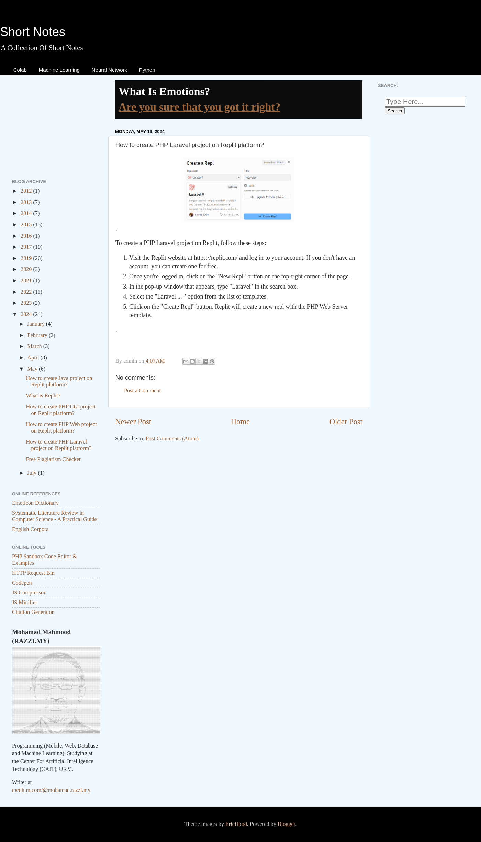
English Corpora (30, 529)
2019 (27, 258)
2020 (27, 269)
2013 (27, 202)
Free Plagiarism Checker (53, 459)
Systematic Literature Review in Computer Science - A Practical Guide (54, 516)
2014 (27, 213)
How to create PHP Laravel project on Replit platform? (58, 445)
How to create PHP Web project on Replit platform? (61, 427)
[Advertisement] (238, 501)
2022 (27, 292)
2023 (27, 303)
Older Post (345, 421)
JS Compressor (29, 593)
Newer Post (133, 421)
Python (147, 70)
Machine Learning (59, 70)
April (33, 358)
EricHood (236, 824)
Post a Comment (142, 391)
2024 (27, 314)
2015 (27, 225)
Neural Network (109, 70)
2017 (27, 247)
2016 (27, 236)
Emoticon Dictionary (35, 503)
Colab (20, 70)
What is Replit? (43, 396)
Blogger (286, 824)
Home (240, 421)
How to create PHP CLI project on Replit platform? (61, 410)
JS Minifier (24, 602)
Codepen (22, 583)
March (35, 346)
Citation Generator (33, 612)
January (36, 324)
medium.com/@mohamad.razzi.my (51, 790)
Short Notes (32, 32)
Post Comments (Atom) (172, 439)
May (33, 369)
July (32, 473)
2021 (27, 281)
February (37, 335)
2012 (27, 191)
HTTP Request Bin (33, 573)
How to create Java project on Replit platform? (59, 381)
